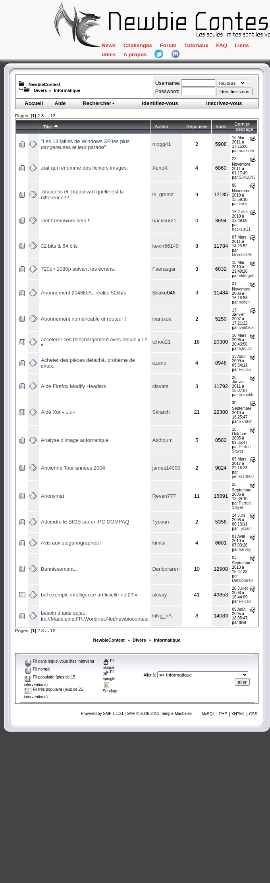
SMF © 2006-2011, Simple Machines (159, 713)
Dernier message (243, 126)
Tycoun (160, 522)
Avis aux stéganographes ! (71, 543)
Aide (60, 103)
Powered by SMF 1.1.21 (102, 713)
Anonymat (52, 496)
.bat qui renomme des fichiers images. (84, 168)
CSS (253, 714)
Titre (50, 126)
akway (159, 595)
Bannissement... (59, 569)
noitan (244, 302)
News (110, 46)
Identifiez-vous (160, 103)
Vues (221, 126)
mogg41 (161, 144)
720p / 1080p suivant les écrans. (78, 269)
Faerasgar (164, 269)
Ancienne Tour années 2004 (73, 468)
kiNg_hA (162, 616)
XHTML (238, 714)
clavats (160, 386)
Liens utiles (119, 55)
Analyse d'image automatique (74, 440)
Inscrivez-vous (224, 103)
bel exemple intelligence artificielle (80, 595)
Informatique (67, 90)
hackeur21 (164, 221)
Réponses (196, 126)
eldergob (247, 275)
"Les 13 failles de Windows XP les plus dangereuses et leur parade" (85, 144)
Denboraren (165, 569)
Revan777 (164, 496)
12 (52, 115)
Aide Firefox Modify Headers (73, 386)
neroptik (246, 395)
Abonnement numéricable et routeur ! (83, 319)
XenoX (160, 168)
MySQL (208, 714)
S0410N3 (247, 177)
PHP (223, 714)
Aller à (149, 675)
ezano (159, 363)
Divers (40, 90)
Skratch (161, 412)
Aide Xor (51, 412)
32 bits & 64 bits (59, 246)
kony (243, 204)
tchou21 (161, 342)
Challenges (144, 46)
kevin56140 (165, 246)
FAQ (241, 46)
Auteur (161, 126)
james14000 (166, 468)
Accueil (34, 103)
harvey (245, 549)
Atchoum (162, 440)
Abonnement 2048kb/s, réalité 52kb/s (83, 293)
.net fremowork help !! (66, 221)
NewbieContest (44, 84)
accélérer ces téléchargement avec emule (89, 339)
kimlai (158, 543)
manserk (246, 151)
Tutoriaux (211, 46)
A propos (159, 55)
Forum (179, 46)
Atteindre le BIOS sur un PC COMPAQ (85, 522)
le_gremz (162, 194)
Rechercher (99, 103)
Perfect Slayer (241, 449)
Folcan (245, 369)
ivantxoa (161, 319)
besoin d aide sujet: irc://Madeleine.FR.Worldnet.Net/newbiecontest (94, 616)
